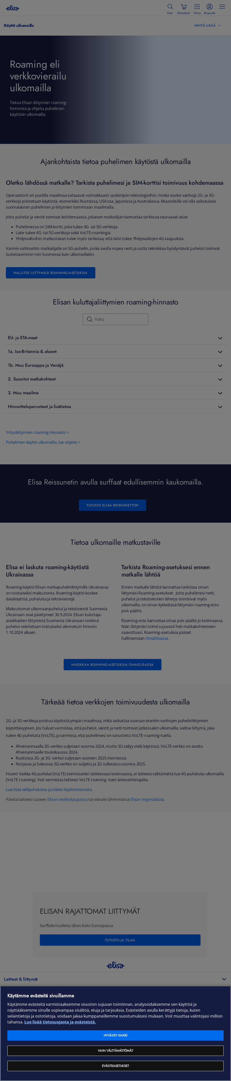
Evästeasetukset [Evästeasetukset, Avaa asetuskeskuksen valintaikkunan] (115, 1066)
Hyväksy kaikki (115, 1035)
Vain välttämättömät (115, 1050)
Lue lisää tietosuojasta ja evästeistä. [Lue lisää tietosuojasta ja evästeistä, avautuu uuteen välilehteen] (60, 1022)
